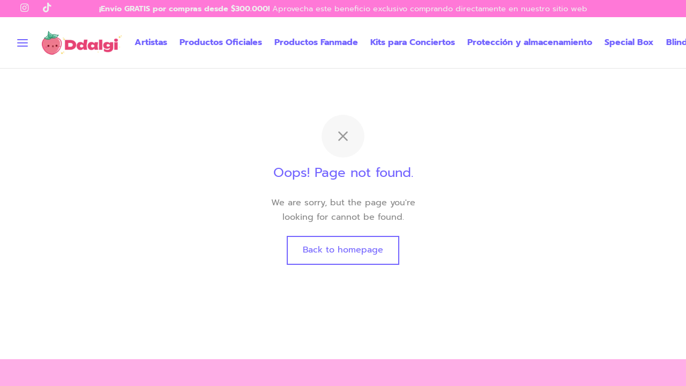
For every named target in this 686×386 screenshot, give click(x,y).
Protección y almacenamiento (529, 42)
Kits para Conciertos (412, 42)
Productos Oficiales (221, 42)
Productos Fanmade (316, 42)
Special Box (629, 42)
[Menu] (22, 43)
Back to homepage (343, 249)
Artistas (151, 42)
